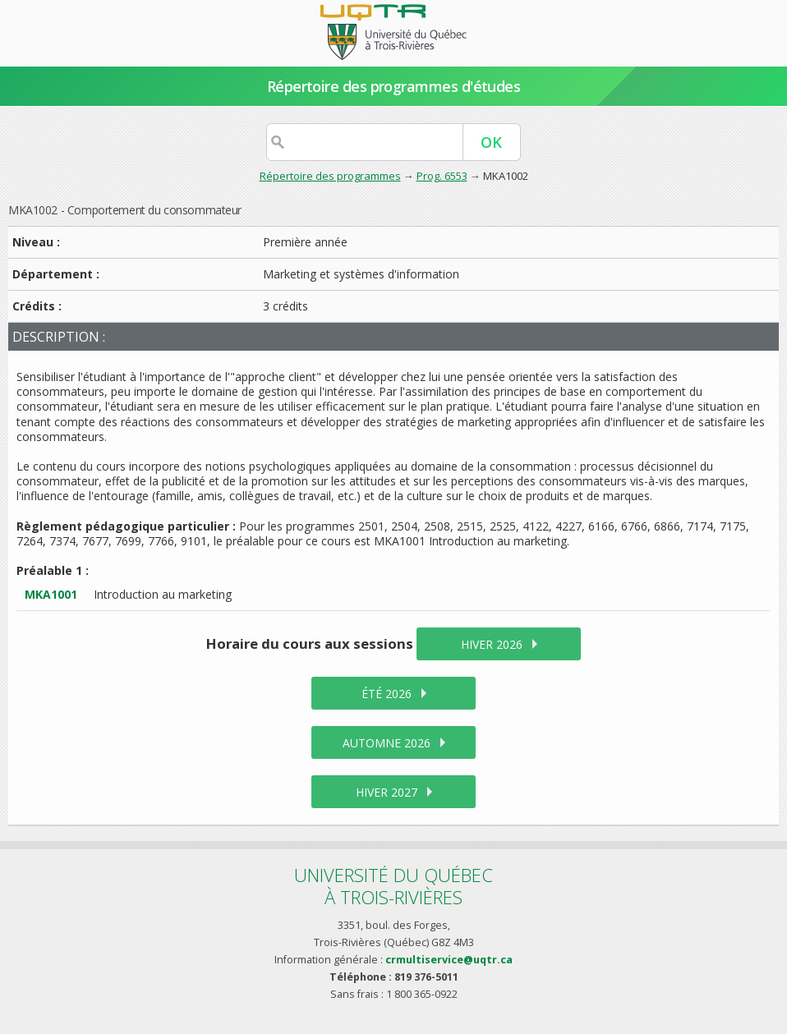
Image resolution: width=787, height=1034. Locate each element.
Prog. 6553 (442, 175)
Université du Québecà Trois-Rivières (393, 885)
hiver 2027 (386, 792)
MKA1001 (51, 594)
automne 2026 (386, 743)
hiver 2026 (491, 644)
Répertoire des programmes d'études (394, 86)
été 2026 (386, 693)
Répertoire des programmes (330, 175)
